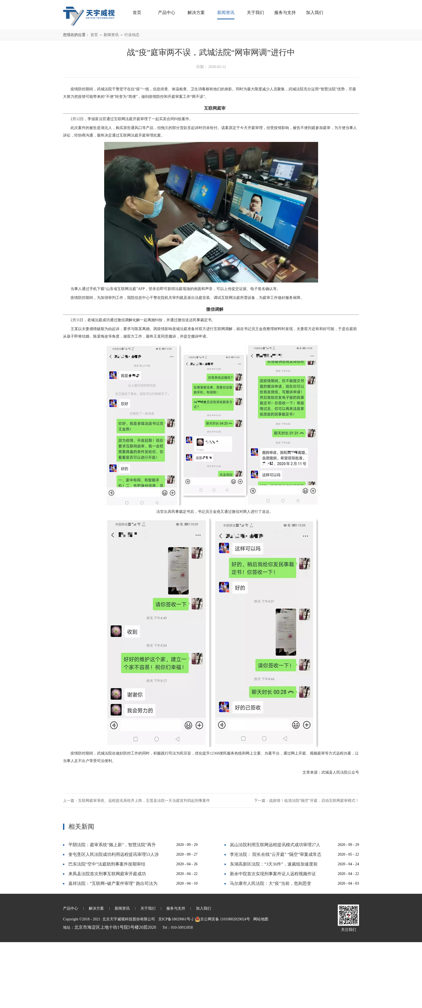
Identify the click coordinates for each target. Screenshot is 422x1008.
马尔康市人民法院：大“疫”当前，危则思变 (270, 949)
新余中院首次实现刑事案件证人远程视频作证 (273, 939)
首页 (137, 12)
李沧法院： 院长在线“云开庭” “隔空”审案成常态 (275, 920)
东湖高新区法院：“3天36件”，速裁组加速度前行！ (274, 931)
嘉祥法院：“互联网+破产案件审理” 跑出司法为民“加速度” (112, 950)
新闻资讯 (111, 101)
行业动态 (131, 101)
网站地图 (259, 985)
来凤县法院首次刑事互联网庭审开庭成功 (107, 939)
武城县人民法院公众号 (340, 838)
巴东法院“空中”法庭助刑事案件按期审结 (106, 930)
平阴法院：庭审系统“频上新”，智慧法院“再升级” (112, 912)
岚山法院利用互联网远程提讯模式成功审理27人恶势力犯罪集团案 (275, 912)
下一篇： (306, 866)
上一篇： (136, 866)
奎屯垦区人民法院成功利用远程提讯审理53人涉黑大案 (113, 921)
